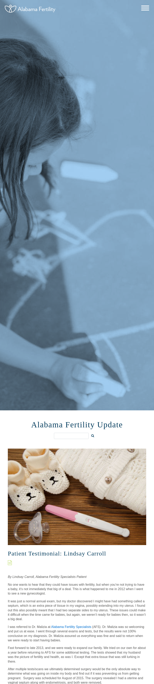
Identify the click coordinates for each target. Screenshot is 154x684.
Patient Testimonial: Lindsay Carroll (57, 553)
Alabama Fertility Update (77, 424)
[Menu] (145, 9)
